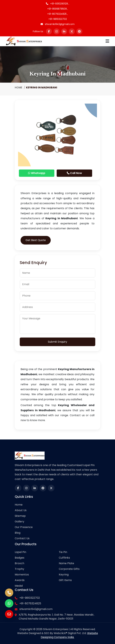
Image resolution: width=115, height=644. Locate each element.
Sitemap (20, 516)
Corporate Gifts (69, 569)
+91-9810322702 (57, 19)
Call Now (74, 173)
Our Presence (24, 527)
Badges (19, 558)
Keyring (64, 574)
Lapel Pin (20, 552)
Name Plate (66, 563)
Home (18, 87)
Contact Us (22, 538)
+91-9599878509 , (57, 8)
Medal (19, 586)
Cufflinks (64, 558)
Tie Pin (63, 552)
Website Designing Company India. (69, 635)
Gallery (19, 521)
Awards (20, 580)
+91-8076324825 (30, 603)
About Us (21, 510)
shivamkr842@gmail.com (58, 24)
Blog (17, 533)
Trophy (19, 569)
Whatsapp (36, 173)
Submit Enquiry (57, 342)
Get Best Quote (36, 240)
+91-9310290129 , (57, 3)
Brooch (19, 563)
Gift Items (65, 580)
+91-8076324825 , (57, 14)
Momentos (22, 574)
